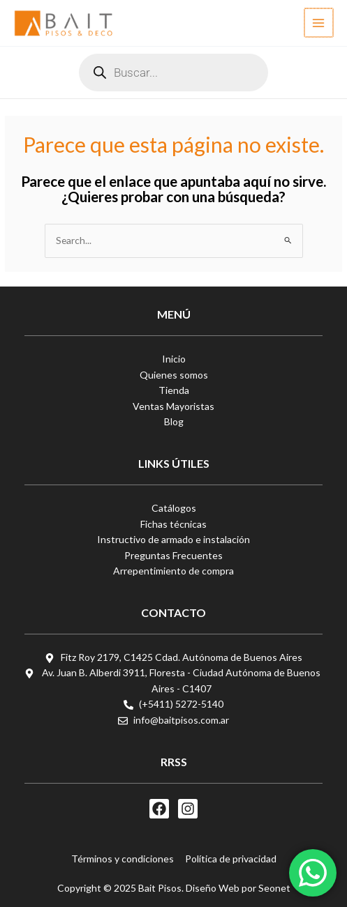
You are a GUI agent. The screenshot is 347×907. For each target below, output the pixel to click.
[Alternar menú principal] (319, 22)
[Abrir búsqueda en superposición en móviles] (173, 72)
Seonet (274, 888)
